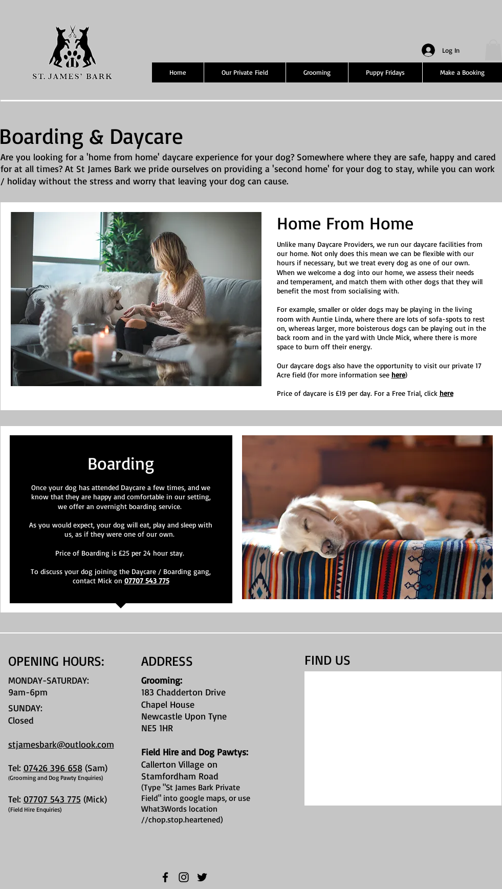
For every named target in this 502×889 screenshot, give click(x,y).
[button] (493, 49)
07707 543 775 (146, 580)
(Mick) (95, 799)
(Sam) (94, 767)
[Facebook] (165, 877)
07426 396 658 (53, 767)
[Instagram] (183, 877)
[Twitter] (202, 877)
